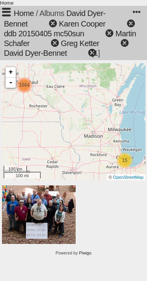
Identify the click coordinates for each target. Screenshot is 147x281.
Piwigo (85, 253)
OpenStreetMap (128, 177)
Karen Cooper (82, 24)
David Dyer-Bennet (35, 53)
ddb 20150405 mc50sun (44, 33)
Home (7, 3)
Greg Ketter (80, 43)
